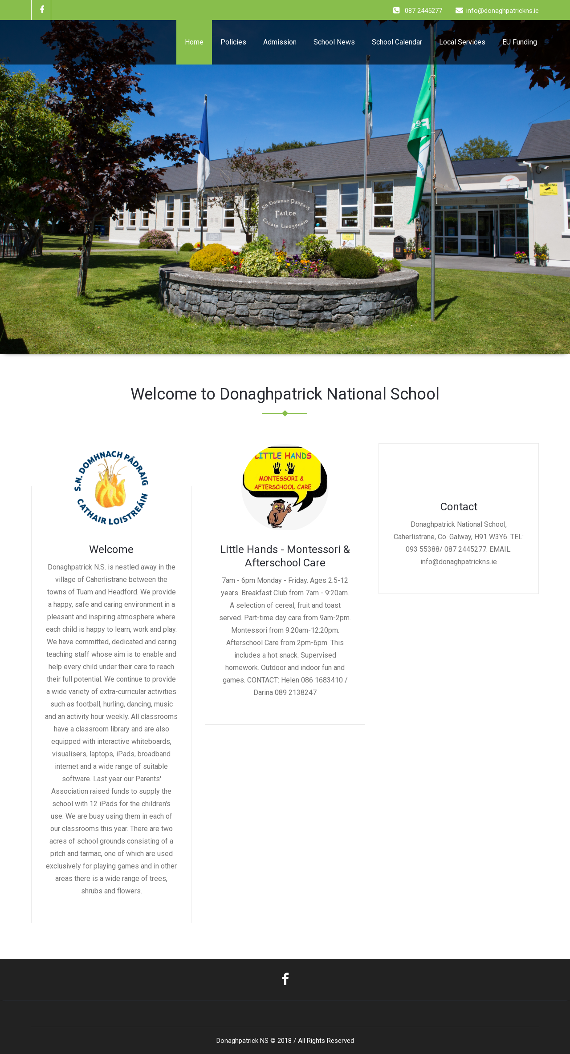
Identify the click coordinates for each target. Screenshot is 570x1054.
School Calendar (397, 42)
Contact (458, 507)
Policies (233, 42)
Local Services (462, 42)
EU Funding (519, 42)
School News (334, 42)
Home (194, 42)
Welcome (111, 549)
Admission (280, 42)
